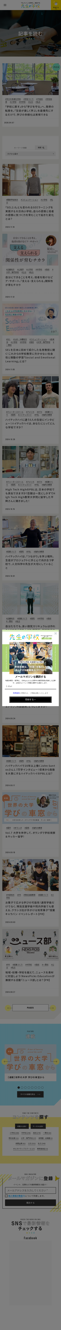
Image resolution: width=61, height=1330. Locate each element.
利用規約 (16, 693)
